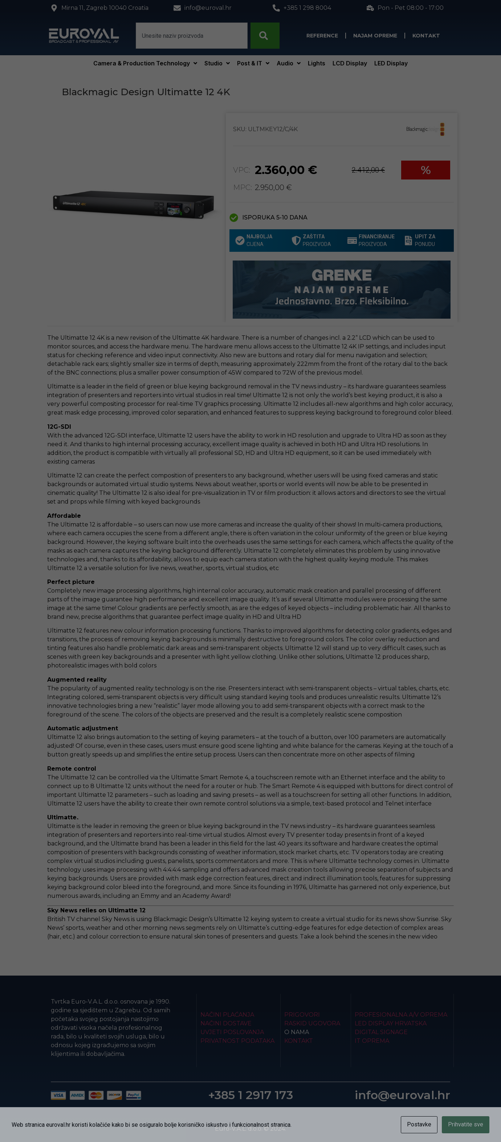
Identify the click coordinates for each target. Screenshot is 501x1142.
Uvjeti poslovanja (232, 1032)
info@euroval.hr (402, 1095)
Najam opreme (375, 35)
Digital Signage (381, 1032)
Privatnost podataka (237, 1040)
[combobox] (192, 36)
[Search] (265, 36)
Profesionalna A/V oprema (401, 1014)
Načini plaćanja (227, 1014)
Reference (322, 35)
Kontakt (426, 35)
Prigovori (302, 1014)
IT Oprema (372, 1040)
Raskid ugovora (312, 1023)
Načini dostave (226, 1023)
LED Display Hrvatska (391, 1023)
